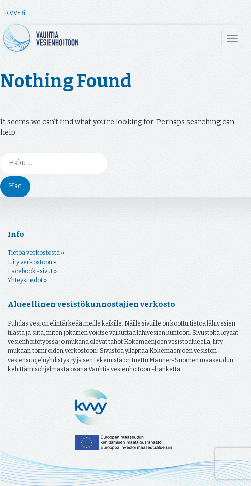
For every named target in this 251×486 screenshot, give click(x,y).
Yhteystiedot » (27, 280)
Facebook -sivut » (32, 271)
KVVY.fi (15, 13)
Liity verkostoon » (32, 262)
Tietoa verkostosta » (36, 252)
